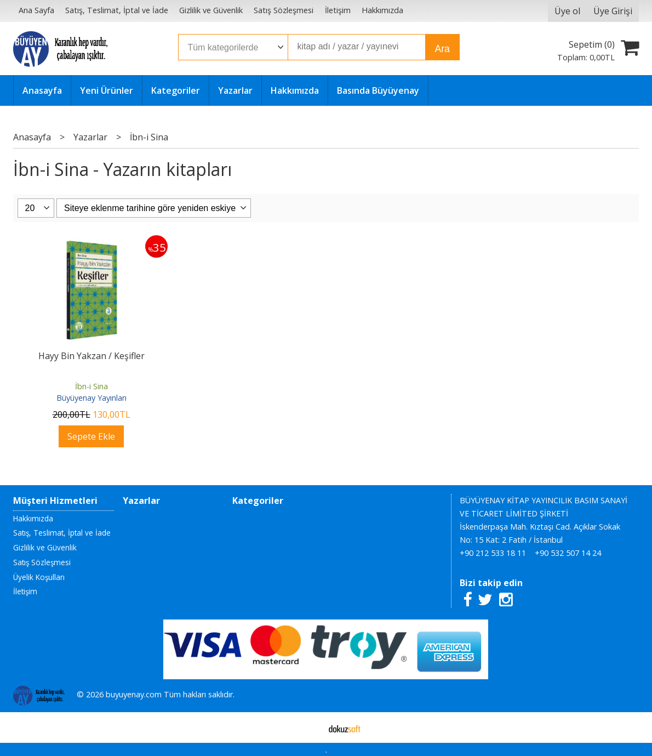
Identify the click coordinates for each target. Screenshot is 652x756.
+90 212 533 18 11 (493, 553)
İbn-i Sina (91, 386)
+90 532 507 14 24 (568, 553)
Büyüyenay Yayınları (91, 398)
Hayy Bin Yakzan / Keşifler (91, 356)
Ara (441, 48)
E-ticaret (308, 727)
